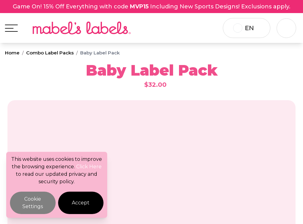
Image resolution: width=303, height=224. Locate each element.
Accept (81, 203)
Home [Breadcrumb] (12, 53)
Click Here (89, 167)
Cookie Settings (32, 202)
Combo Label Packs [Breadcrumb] (50, 53)
